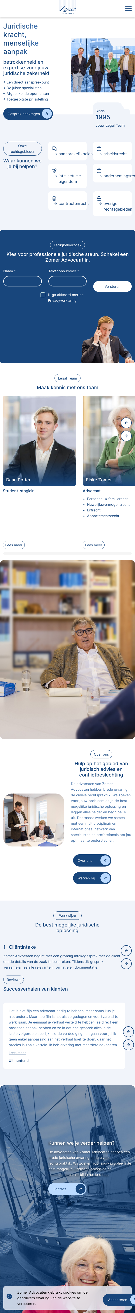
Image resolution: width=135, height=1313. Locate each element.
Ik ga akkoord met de (66, 298)
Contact (59, 1189)
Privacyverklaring (62, 300)
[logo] (67, 9)
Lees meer (13, 545)
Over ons (84, 860)
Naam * (9, 271)
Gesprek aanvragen (24, 114)
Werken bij (86, 878)
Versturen (112, 286)
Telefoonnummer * (63, 271)
